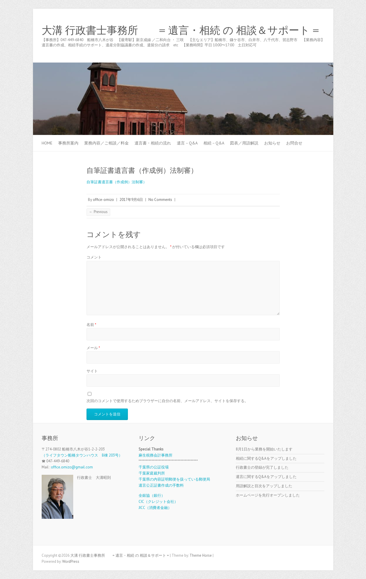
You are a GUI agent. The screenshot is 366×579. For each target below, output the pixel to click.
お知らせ (272, 143)
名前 (91, 324)
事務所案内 (68, 143)
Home (47, 143)
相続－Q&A (213, 143)
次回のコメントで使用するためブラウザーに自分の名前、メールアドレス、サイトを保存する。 (167, 400)
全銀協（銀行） (152, 495)
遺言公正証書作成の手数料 (161, 485)
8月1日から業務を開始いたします (264, 449)
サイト (92, 371)
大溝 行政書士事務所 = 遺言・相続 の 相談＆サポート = (180, 30)
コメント (94, 257)
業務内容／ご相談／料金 (106, 143)
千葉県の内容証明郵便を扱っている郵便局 (174, 479)
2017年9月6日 (131, 199)
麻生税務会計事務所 (155, 455)
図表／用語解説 (244, 143)
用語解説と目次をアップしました (264, 485)
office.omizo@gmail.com (72, 467)
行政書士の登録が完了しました (262, 467)
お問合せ (294, 143)
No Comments (160, 199)
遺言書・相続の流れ (153, 143)
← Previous (98, 211)
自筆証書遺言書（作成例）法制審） (117, 181)
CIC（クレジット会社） (158, 501)
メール (93, 347)
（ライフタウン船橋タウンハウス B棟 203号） (82, 455)
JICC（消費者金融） (155, 507)
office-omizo (103, 199)
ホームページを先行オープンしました (268, 495)
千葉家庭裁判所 (152, 473)
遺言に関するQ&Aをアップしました (266, 476)
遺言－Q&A (187, 143)
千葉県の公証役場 (154, 467)
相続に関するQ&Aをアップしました (266, 458)
